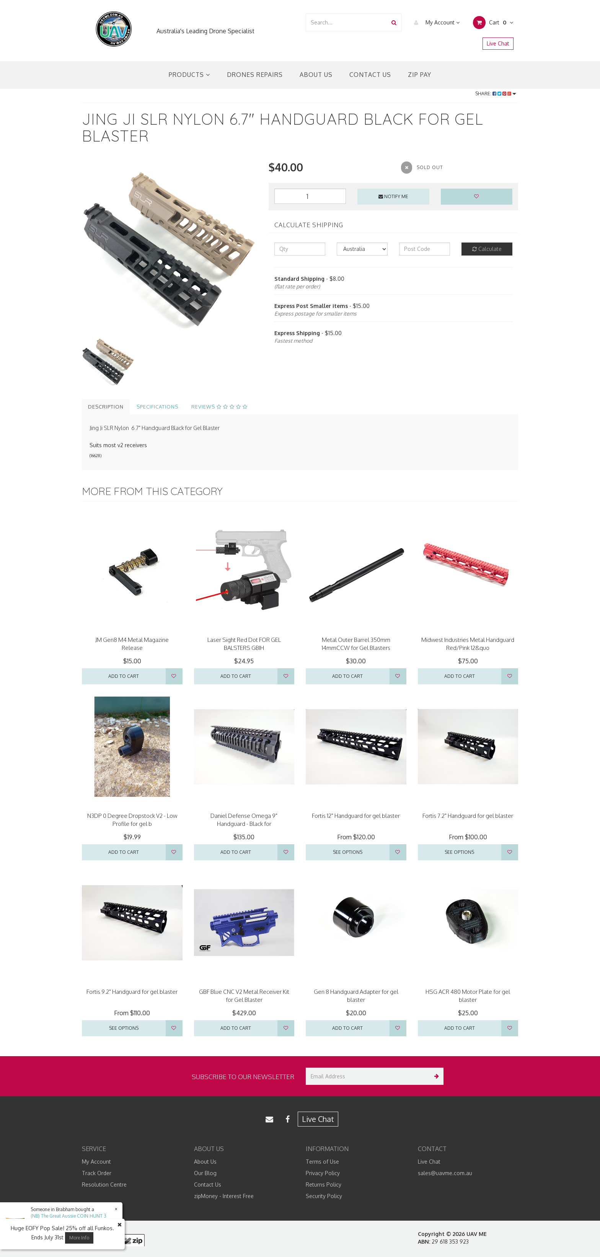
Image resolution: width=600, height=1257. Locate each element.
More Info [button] (79, 1238)
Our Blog (205, 1173)
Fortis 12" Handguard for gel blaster (356, 815)
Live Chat (498, 43)
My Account (435, 22)
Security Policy (324, 1196)
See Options (347, 852)
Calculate (487, 249)
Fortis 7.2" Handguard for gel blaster (467, 815)
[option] (169, 247)
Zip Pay (419, 74)
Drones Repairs (255, 74)
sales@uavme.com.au (445, 1173)
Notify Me (393, 196)
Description (106, 407)
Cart (493, 22)
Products (189, 74)
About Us (316, 74)
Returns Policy (323, 1184)
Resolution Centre (104, 1184)
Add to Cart (123, 676)
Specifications (157, 407)
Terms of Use (322, 1161)
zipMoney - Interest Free (224, 1196)
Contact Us (370, 74)
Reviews (219, 407)
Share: (495, 93)
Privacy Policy (323, 1173)
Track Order (96, 1173)
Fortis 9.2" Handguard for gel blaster (132, 991)
